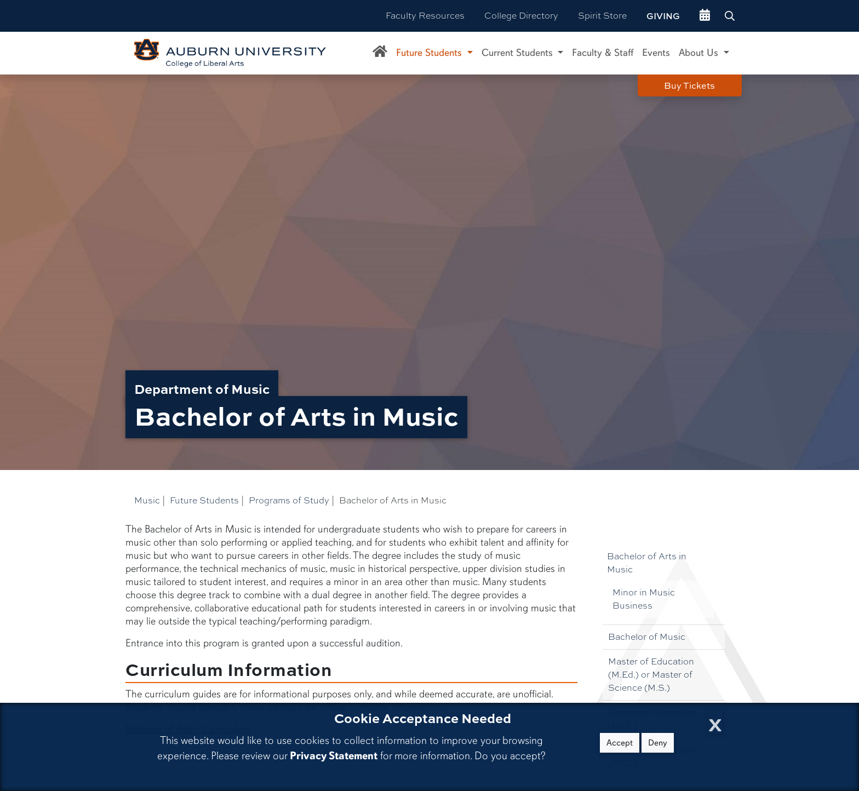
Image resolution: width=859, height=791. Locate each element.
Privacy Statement (333, 756)
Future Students (204, 500)
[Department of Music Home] (380, 53)
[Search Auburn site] (731, 15)
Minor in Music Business (643, 599)
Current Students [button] (519, 53)
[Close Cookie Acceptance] (715, 721)
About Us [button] (700, 53)
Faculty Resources (425, 15)
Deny (657, 742)
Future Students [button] (430, 53)
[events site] (704, 16)
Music (147, 500)
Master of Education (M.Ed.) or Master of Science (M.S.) (651, 674)
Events (656, 53)
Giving (663, 16)
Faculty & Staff (602, 53)
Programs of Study (289, 500)
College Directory (521, 15)
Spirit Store (602, 15)
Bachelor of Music (646, 637)
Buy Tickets (689, 85)
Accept (619, 742)
